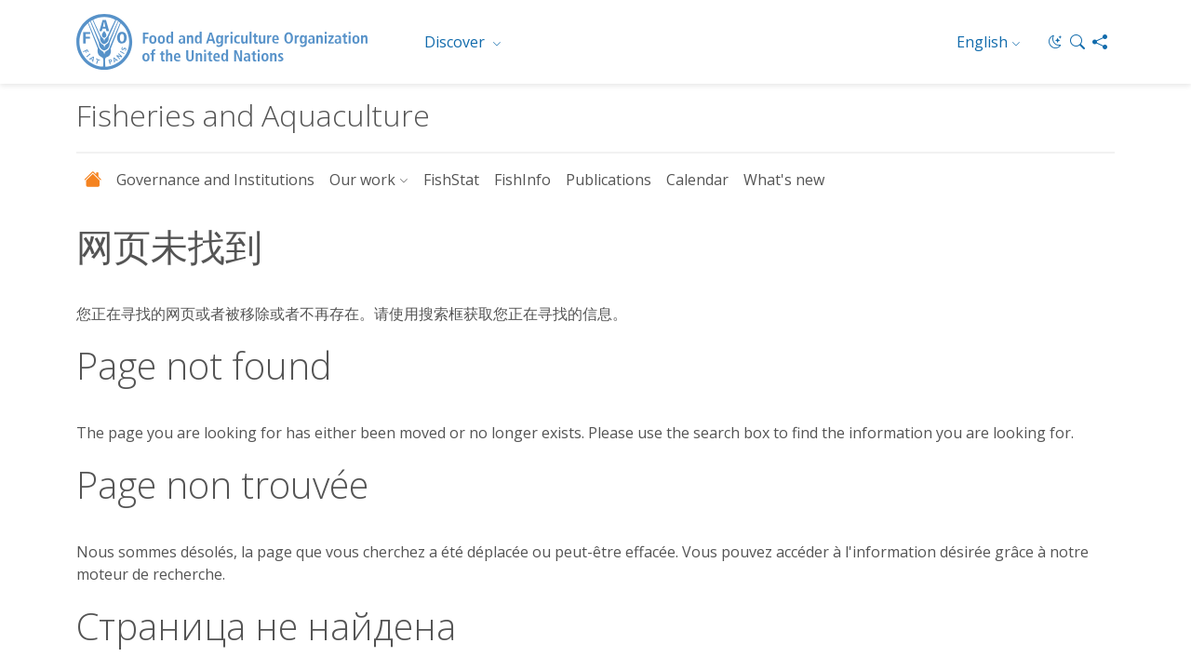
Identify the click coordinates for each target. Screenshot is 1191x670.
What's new (783, 179)
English (982, 42)
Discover (456, 42)
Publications (608, 179)
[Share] (1099, 42)
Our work (362, 179)
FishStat (451, 179)
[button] (1077, 42)
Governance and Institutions (215, 179)
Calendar (697, 179)
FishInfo (522, 179)
